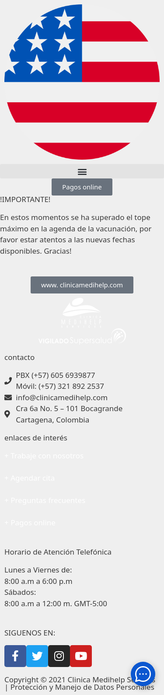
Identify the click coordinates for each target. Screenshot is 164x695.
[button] (82, 171)
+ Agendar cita (29, 478)
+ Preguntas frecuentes (44, 500)
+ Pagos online (30, 522)
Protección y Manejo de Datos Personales (82, 687)
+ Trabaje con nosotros (44, 456)
